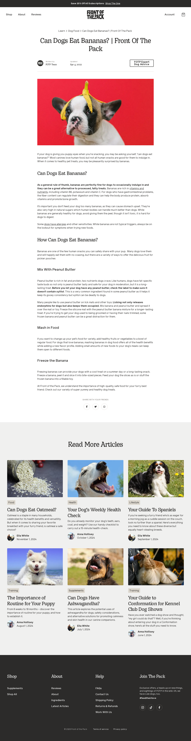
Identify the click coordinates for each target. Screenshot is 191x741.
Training (13, 590)
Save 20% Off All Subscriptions (95, 4)
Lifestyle (134, 502)
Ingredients (58, 700)
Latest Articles (60, 706)
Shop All (12, 694)
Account (170, 14)
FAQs (99, 688)
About (21, 14)
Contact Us (102, 694)
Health (72, 502)
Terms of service (101, 729)
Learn (61, 31)
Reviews (36, 14)
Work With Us (104, 712)
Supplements (76, 590)
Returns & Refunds (107, 706)
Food (11, 502)
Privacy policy (120, 729)
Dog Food (73, 31)
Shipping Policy (104, 700)
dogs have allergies (55, 224)
